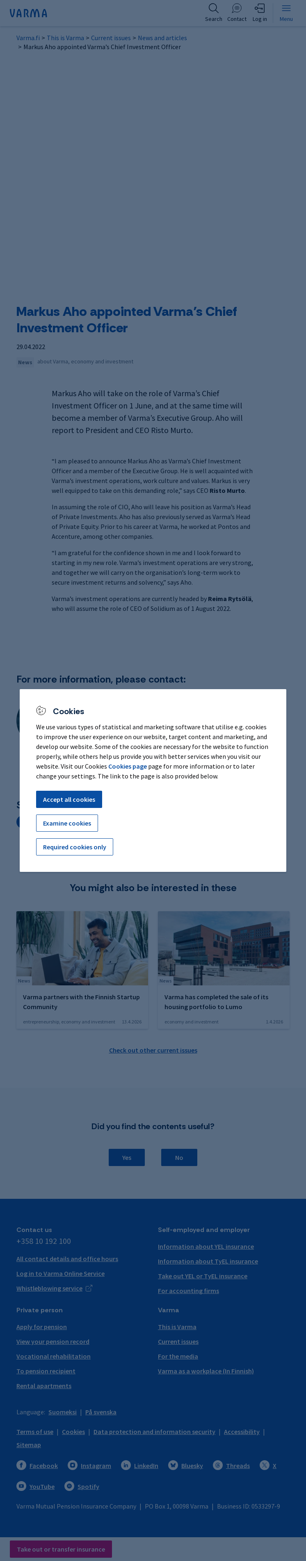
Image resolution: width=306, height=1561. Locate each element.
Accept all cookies (69, 799)
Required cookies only (74, 847)
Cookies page (127, 766)
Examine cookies (67, 823)
